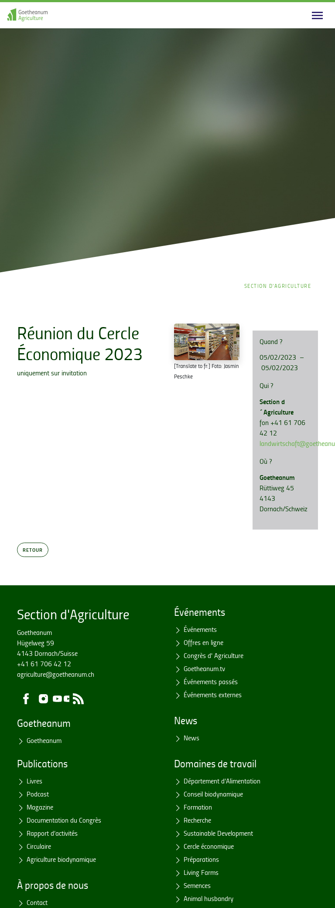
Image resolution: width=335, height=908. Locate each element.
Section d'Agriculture (277, 286)
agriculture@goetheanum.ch (55, 674)
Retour (33, 549)
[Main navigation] (317, 15)
